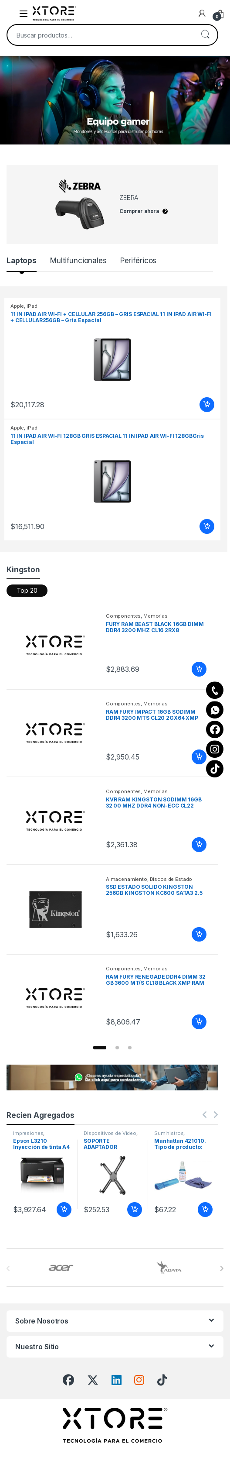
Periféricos (138, 260)
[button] (99, 1047)
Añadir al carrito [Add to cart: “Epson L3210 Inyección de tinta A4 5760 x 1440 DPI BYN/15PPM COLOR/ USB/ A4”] (64, 1209)
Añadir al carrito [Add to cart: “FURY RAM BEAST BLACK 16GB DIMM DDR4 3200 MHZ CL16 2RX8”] (199, 669)
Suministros (168, 1133)
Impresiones (28, 1133)
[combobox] (100, 35)
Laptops (22, 260)
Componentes (123, 616)
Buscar (205, 35)
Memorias (155, 616)
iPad (32, 306)
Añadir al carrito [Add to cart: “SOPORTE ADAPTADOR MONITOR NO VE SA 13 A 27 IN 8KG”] (134, 1209)
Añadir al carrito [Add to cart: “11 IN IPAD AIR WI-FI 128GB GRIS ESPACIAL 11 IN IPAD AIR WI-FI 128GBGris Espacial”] (207, 526)
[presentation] (221, 1268)
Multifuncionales (78, 260)
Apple (17, 306)
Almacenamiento (126, 879)
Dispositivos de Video (110, 1133)
